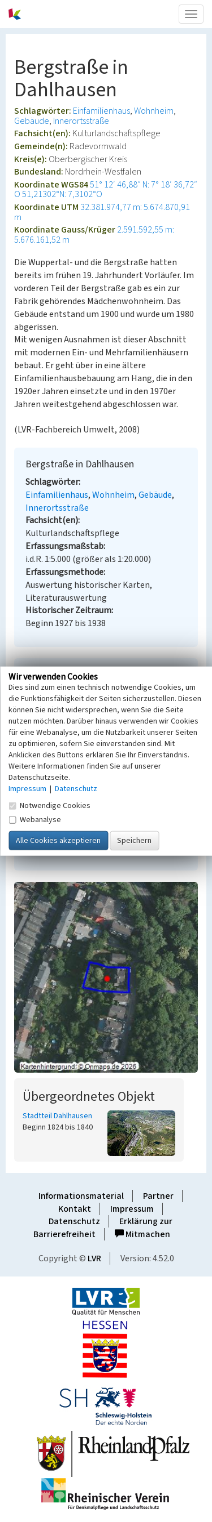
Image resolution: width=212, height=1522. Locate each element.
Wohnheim (154, 111)
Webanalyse (34, 819)
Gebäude (31, 121)
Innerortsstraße (81, 121)
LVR (94, 1258)
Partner (158, 1196)
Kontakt (74, 1209)
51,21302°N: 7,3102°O (62, 194)
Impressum (132, 1209)
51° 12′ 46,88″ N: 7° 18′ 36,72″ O (105, 189)
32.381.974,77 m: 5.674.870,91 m (102, 212)
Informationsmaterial (81, 1196)
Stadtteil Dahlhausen (57, 1116)
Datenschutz (74, 1221)
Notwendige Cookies (49, 805)
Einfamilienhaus (101, 111)
